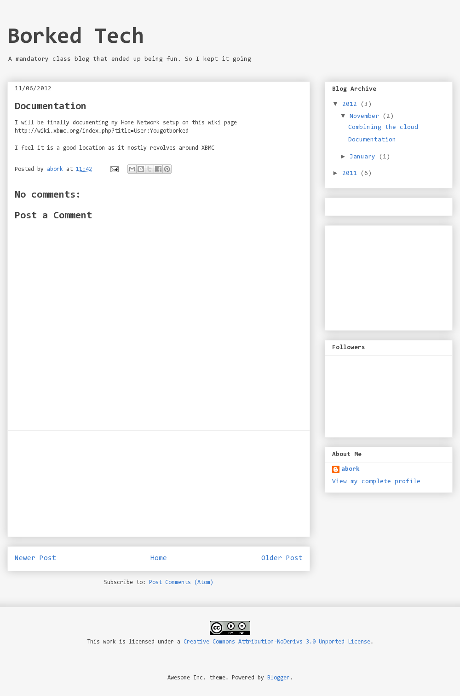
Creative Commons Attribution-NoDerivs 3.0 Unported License (277, 642)
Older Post (282, 558)
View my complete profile (376, 482)
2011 (351, 173)
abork (350, 469)
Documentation (372, 140)
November (366, 116)
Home (158, 558)
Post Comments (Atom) (181, 582)
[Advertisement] (159, 484)
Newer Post (35, 558)
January (364, 157)
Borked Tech (75, 37)
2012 (351, 104)
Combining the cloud (383, 127)
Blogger (278, 678)
